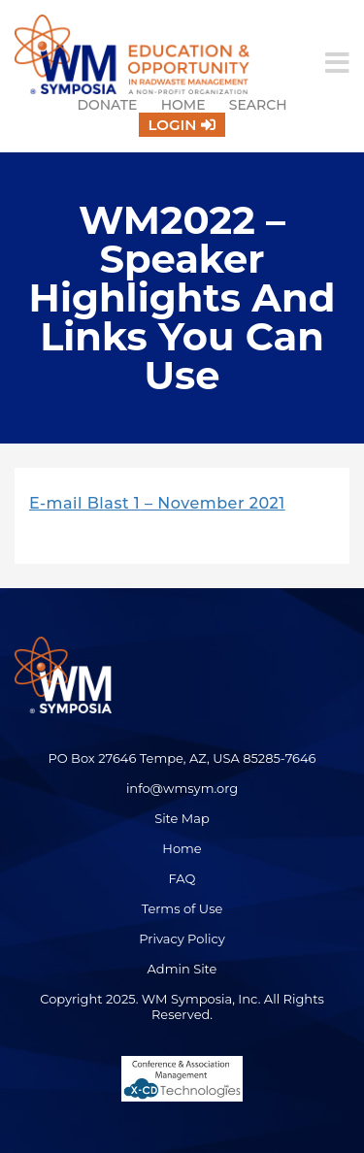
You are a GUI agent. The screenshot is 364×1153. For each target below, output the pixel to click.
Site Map (182, 818)
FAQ (182, 878)
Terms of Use (182, 908)
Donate (107, 105)
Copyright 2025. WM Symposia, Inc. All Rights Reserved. (182, 1006)
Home (183, 105)
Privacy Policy (181, 938)
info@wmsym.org (182, 788)
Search (258, 105)
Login (173, 124)
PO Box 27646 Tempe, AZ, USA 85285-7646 (181, 758)
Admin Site (182, 968)
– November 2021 (212, 503)
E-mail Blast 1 (84, 503)
